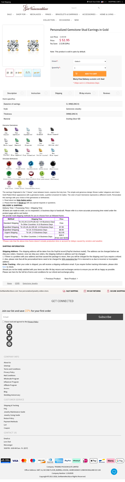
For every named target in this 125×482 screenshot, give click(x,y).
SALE (10, 14)
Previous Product (52, 278)
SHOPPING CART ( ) (115, 2)
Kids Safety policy (24, 200)
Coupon (7, 428)
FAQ (5, 408)
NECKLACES (36, 14)
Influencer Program (11, 382)
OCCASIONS (65, 20)
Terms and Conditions (12, 369)
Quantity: (56, 68)
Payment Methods (11, 421)
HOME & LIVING (107, 14)
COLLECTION (49, 20)
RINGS (49, 14)
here (14, 272)
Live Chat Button (114, 471)
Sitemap (7, 366)
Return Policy (9, 418)
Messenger (8, 445)
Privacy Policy (33, 322)
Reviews (6, 388)
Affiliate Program (10, 385)
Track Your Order (93, 2)
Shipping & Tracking (11, 405)
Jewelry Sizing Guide (12, 415)
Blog (5, 392)
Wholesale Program (11, 378)
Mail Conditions (9, 375)
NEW (76, 20)
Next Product (71, 278)
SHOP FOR (21, 14)
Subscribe (104, 317)
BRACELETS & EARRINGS (68, 14)
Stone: (55, 61)
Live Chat (7, 442)
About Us (7, 362)
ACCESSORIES (89, 14)
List (5, 425)
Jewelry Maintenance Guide (14, 412)
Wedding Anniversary (12, 395)
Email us (22, 203)
